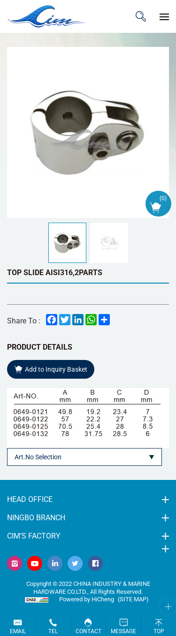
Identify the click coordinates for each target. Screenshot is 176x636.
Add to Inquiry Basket (56, 369)
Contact (88, 631)
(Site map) (133, 599)
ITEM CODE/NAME (141, 16)
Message (123, 631)
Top (158, 631)
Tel (53, 631)
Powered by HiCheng (86, 599)
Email (18, 631)
